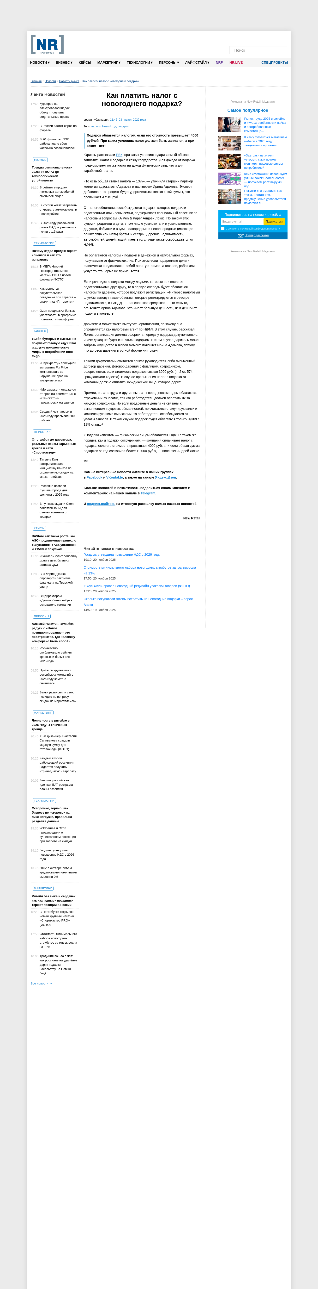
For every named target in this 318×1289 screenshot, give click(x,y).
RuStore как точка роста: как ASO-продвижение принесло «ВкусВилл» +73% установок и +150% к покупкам (54, 542)
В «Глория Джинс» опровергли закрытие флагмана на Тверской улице (56, 580)
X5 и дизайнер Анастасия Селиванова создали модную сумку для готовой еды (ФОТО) (58, 742)
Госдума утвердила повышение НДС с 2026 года (57, 854)
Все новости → (42, 983)
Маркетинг (109, 62)
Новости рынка (69, 81)
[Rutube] (272, 38)
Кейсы (85, 62)
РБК (119, 155)
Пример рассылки (257, 235)
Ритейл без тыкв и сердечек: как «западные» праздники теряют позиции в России (54, 900)
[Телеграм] (236, 38)
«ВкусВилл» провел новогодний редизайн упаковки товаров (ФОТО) (137, 586)
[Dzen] (254, 38)
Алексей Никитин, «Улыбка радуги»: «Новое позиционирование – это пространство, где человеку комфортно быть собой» (53, 632)
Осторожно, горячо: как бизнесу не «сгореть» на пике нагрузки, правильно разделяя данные (52, 814)
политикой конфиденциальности (260, 228)
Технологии (140, 62)
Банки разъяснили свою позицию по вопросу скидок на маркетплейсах (58, 697)
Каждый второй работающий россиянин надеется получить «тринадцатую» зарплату (58, 764)
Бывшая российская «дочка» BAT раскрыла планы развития (56, 784)
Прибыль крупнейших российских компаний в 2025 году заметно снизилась (56, 676)
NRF (219, 62)
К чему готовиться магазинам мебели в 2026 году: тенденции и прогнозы (265, 141)
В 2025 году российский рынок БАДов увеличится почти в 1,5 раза (58, 227)
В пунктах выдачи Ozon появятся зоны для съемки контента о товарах (56, 510)
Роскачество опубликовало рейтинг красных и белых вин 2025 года (56, 654)
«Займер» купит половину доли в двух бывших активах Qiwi (58, 560)
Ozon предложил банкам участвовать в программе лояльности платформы (58, 315)
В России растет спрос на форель (58, 128)
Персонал (42, 431)
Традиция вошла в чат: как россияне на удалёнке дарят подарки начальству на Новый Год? (58, 964)
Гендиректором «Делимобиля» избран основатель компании (56, 600)
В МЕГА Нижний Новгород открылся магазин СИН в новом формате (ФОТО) (55, 273)
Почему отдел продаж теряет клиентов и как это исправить (54, 255)
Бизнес (64, 62)
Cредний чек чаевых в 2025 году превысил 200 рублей (57, 416)
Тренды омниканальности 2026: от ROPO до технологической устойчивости (52, 174)
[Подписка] (281, 38)
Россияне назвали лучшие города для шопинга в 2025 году (54, 490)
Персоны (169, 62)
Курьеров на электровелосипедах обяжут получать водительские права (55, 110)
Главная (36, 81)
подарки (123, 126)
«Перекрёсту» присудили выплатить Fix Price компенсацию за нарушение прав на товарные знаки (58, 371)
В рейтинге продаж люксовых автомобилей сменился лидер (57, 192)
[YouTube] (263, 38)
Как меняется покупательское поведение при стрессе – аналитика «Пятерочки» (58, 295)
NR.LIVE (236, 62)
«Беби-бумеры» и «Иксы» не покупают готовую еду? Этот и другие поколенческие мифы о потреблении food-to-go (54, 347)
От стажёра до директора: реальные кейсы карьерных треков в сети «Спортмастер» (54, 446)
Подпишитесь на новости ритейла (252, 214)
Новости (40, 62)
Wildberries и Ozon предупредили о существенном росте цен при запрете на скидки (58, 834)
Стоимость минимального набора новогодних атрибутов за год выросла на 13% (58, 940)
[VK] (245, 38)
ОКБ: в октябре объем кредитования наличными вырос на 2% (58, 872)
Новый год (109, 126)
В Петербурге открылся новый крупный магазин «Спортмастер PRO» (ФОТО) (57, 918)
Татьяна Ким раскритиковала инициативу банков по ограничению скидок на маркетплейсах (56, 468)
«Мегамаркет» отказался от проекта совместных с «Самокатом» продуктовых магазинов (58, 396)
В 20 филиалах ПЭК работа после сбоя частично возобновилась (58, 143)
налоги (96, 126)
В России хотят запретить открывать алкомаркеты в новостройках (58, 209)
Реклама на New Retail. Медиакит (252, 101)
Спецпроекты (273, 62)
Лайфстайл (197, 62)
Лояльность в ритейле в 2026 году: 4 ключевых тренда (51, 725)
